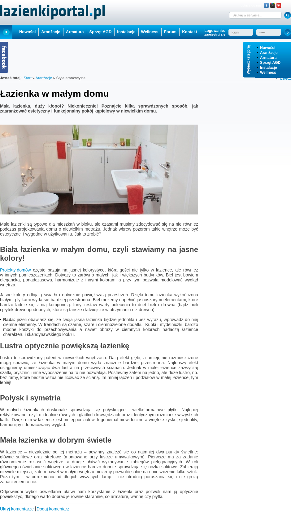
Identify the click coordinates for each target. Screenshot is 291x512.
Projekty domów (15, 269)
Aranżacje (269, 53)
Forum (170, 31)
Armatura (268, 57)
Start (6, 32)
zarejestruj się (214, 34)
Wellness (268, 72)
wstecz (285, 78)
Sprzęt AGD (270, 62)
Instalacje (268, 67)
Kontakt (189, 31)
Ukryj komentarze (17, 508)
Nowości (267, 48)
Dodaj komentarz (53, 508)
